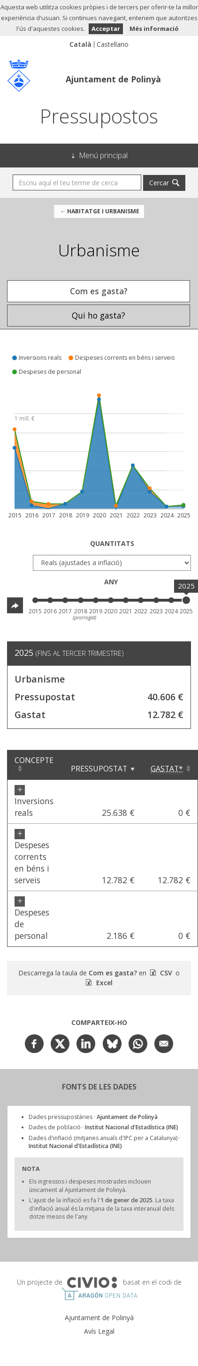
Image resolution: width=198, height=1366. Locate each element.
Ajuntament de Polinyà (113, 79)
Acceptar (105, 28)
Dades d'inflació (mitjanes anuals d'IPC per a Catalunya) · (104, 1142)
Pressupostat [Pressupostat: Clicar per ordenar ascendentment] (99, 768)
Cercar (159, 182)
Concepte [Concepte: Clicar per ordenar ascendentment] (34, 760)
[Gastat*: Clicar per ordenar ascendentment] (170, 765)
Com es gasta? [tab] (99, 291)
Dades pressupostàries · (93, 1117)
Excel (103, 982)
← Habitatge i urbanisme (99, 211)
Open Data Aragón (99, 1294)
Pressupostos (99, 115)
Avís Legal (99, 1331)
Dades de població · (103, 1127)
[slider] (186, 600)
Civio (92, 1283)
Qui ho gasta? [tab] (98, 315)
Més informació (154, 28)
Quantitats (112, 543)
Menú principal (103, 155)
